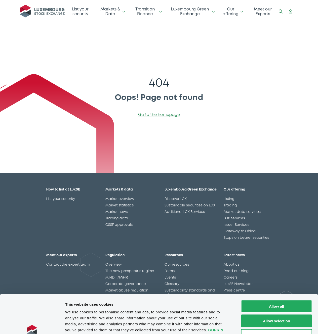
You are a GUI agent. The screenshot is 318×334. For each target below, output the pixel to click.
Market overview (119, 198)
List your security (80, 11)
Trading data (116, 218)
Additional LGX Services (184, 211)
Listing (229, 198)
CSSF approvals (119, 224)
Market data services (242, 211)
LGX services (234, 218)
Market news (116, 211)
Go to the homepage (159, 115)
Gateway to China (240, 231)
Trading (230, 205)
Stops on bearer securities (246, 237)
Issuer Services (236, 224)
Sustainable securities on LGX (189, 205)
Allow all (276, 273)
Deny (276, 302)
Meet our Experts (263, 11)
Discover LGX (175, 198)
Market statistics (119, 205)
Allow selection (276, 288)
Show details (260, 324)
